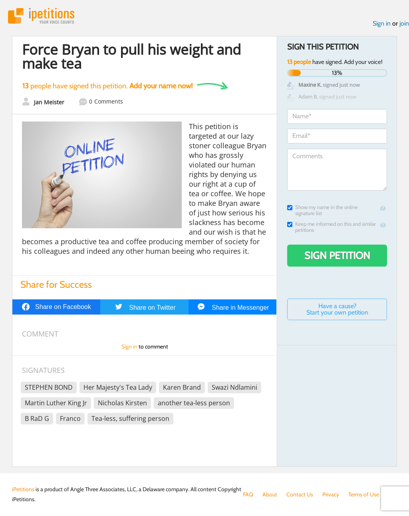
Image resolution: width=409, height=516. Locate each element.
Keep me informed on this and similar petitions (331, 227)
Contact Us (299, 494)
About (269, 494)
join (404, 23)
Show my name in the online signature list (322, 210)
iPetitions (41, 16)
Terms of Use (363, 494)
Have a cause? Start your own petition (337, 309)
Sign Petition (337, 255)
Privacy (330, 494)
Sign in (382, 23)
